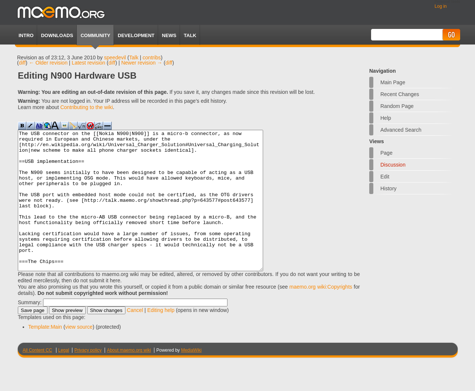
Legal (63, 378)
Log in (441, 6)
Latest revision (88, 63)
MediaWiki (191, 378)
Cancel (135, 338)
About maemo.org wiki (129, 378)
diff (22, 63)
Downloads (57, 35)
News (169, 35)
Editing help (160, 338)
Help (385, 118)
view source (79, 355)
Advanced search (401, 130)
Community (95, 35)
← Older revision (48, 63)
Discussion (393, 165)
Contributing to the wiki (86, 107)
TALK (190, 35)
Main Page (392, 82)
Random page (397, 106)
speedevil (115, 57)
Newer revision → (141, 63)
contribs (151, 57)
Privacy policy (87, 378)
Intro (26, 35)
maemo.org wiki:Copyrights (320, 315)
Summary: (30, 330)
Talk (133, 57)
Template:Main (45, 355)
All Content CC (37, 378)
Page (386, 153)
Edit (384, 177)
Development (136, 35)
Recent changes (399, 94)
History (388, 188)
